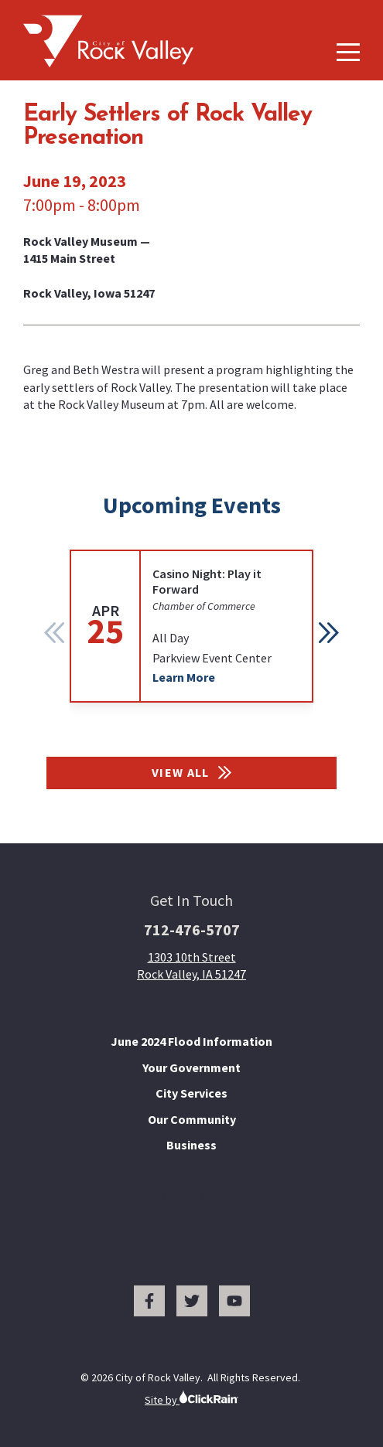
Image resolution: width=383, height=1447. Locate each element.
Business (191, 1144)
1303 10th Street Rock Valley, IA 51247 (191, 965)
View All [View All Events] (191, 772)
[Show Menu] (348, 52)
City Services (191, 1093)
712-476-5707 (192, 929)
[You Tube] (234, 1300)
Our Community (192, 1119)
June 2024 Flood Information (191, 1041)
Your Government (191, 1067)
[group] (191, 626)
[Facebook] (149, 1300)
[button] (328, 632)
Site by (191, 1398)
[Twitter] (191, 1300)
